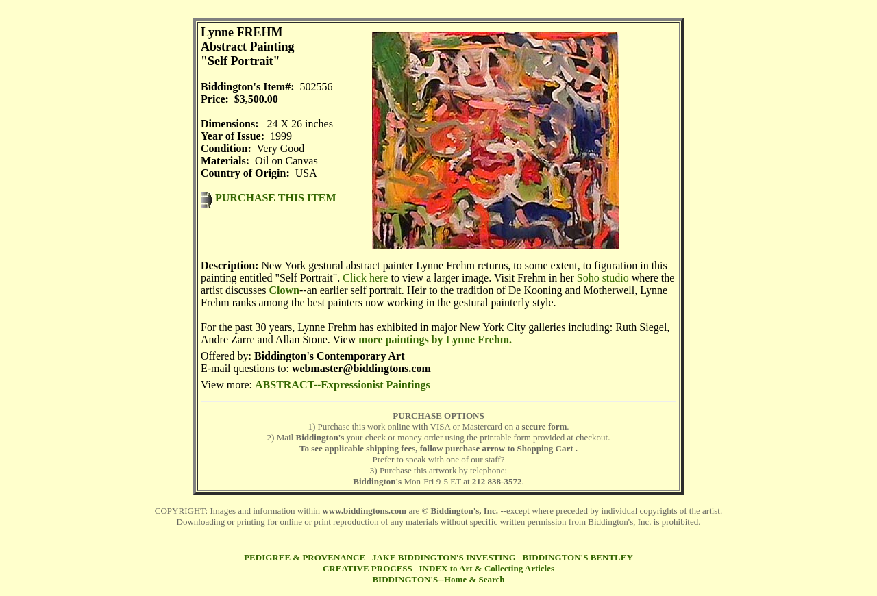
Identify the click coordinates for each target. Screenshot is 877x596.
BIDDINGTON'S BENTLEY (578, 557)
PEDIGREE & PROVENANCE (304, 557)
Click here (365, 278)
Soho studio (603, 278)
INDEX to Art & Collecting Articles (487, 568)
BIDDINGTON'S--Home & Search (438, 579)
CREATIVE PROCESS (367, 568)
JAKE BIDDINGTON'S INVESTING (444, 557)
